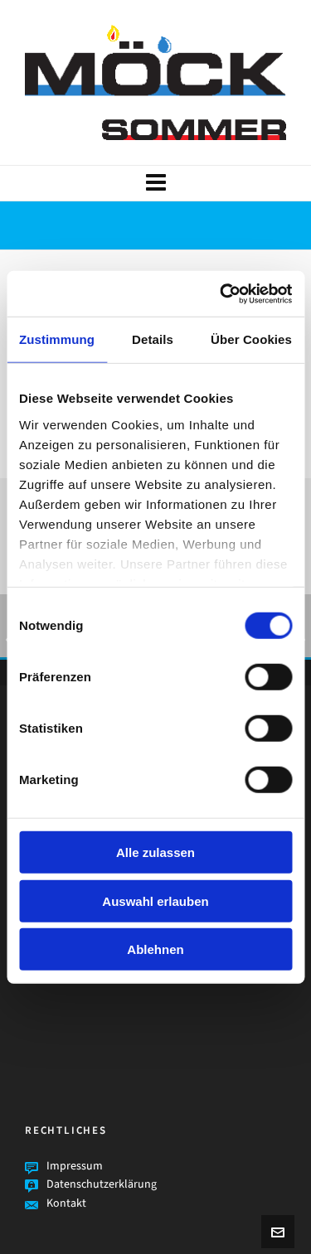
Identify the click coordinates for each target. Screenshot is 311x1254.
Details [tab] (152, 339)
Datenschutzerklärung (101, 1184)
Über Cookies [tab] (251, 339)
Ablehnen (155, 949)
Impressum (74, 1166)
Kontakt (66, 1203)
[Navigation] (155, 183)
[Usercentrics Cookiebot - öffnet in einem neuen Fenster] (221, 293)
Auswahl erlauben (155, 900)
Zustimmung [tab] (57, 339)
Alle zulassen (155, 852)
